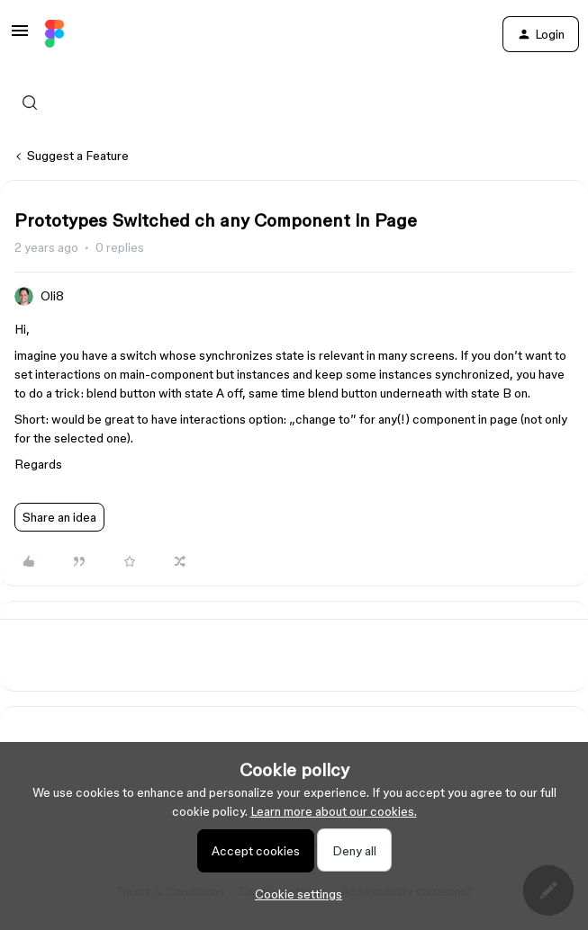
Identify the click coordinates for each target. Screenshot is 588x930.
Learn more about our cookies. (333, 811)
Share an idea (59, 517)
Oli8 (52, 296)
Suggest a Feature (78, 155)
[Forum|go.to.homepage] (54, 34)
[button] (20, 37)
